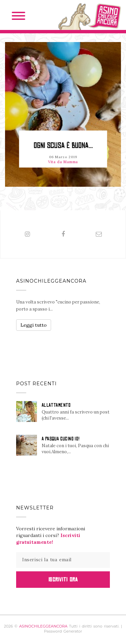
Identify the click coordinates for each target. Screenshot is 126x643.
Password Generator (63, 631)
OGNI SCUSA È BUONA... (63, 145)
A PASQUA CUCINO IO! (61, 439)
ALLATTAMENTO (56, 405)
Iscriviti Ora (63, 579)
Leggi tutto (33, 325)
